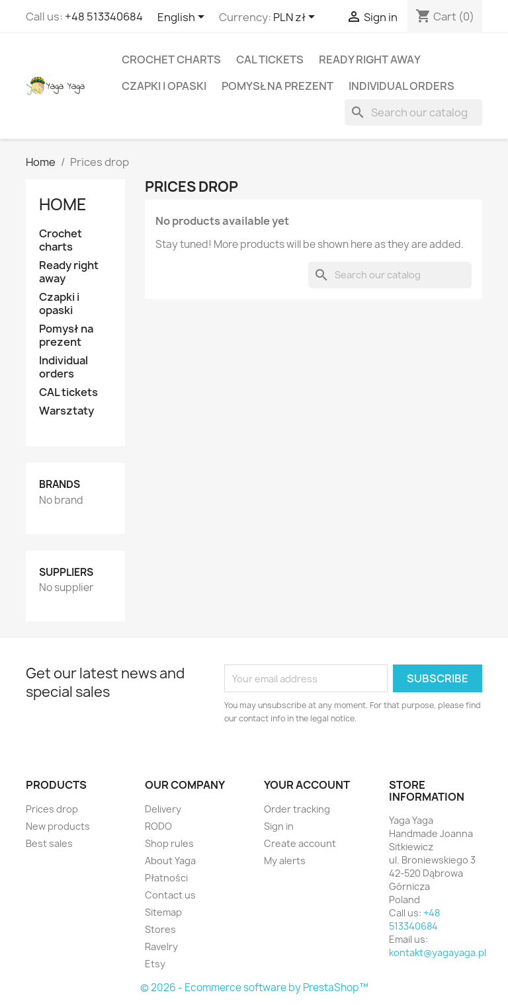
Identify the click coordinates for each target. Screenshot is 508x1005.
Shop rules (169, 843)
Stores (160, 929)
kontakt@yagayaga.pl (437, 952)
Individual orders (401, 86)
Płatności (166, 877)
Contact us (170, 895)
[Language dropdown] (183, 18)
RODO (158, 826)
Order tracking (297, 809)
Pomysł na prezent (277, 86)
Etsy (155, 963)
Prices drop (52, 809)
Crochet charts (171, 59)
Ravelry (161, 946)
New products (58, 826)
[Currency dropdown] (296, 18)
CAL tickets (270, 59)
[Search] (413, 112)
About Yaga (170, 860)
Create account (300, 843)
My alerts (285, 860)
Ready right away (370, 59)
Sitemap (163, 912)
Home (63, 204)
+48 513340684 (104, 16)
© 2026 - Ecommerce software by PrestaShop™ (254, 987)
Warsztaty (66, 411)
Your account (307, 785)
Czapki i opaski (164, 86)
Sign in (279, 826)
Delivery (163, 809)
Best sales (49, 843)
